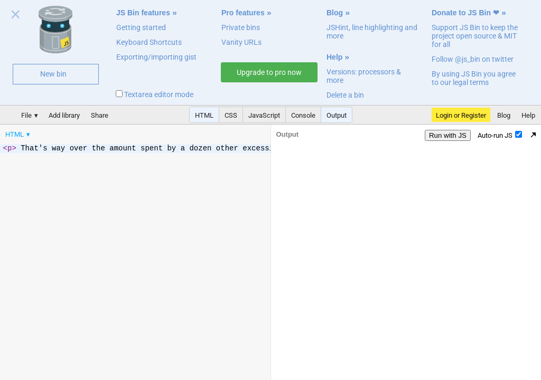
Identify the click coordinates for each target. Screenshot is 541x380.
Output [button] (337, 115)
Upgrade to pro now (269, 72)
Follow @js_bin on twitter (473, 59)
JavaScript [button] (264, 115)
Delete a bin (345, 95)
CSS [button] (231, 115)
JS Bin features (143, 12)
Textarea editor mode (154, 94)
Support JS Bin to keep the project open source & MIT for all (475, 36)
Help (334, 57)
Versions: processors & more (364, 76)
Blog (335, 12)
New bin (53, 74)
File (26, 115)
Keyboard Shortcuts (149, 42)
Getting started (141, 27)
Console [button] (303, 115)
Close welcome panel (15, 16)
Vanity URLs (241, 42)
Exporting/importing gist (156, 57)
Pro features (243, 12)
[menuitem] (18, 134)
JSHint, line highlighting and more (372, 31)
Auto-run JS (500, 135)
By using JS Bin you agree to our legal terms (474, 78)
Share (99, 115)
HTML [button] (204, 115)
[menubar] (84, 132)
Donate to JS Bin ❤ (465, 12)
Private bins (240, 27)
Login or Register (461, 115)
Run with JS (448, 135)
